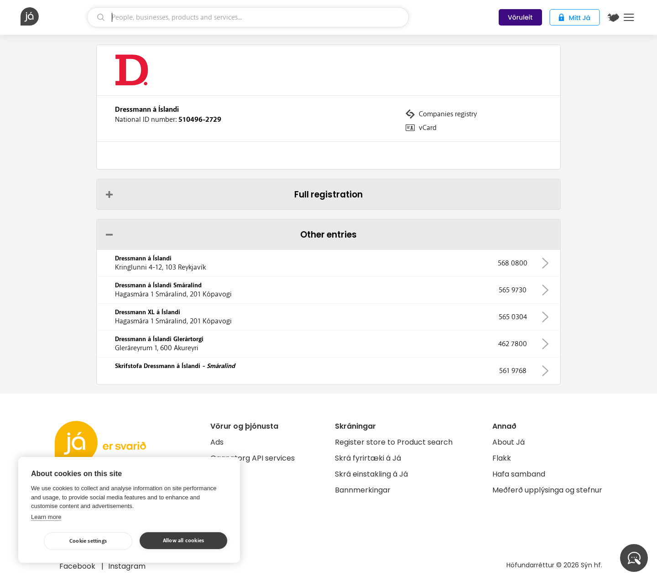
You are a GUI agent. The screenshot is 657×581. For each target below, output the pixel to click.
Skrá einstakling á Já (371, 474)
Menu (629, 17)
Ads (217, 442)
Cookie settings (88, 541)
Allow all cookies (183, 540)
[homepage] (53, 16)
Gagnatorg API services (252, 458)
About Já (508, 442)
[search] (248, 17)
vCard (428, 127)
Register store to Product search (394, 442)
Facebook (78, 566)
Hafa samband (518, 474)
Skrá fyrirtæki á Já (368, 458)
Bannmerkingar (363, 490)
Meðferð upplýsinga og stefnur (547, 490)
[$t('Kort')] (613, 17)
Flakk (501, 458)
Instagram (127, 566)
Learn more (46, 517)
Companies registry (448, 114)
